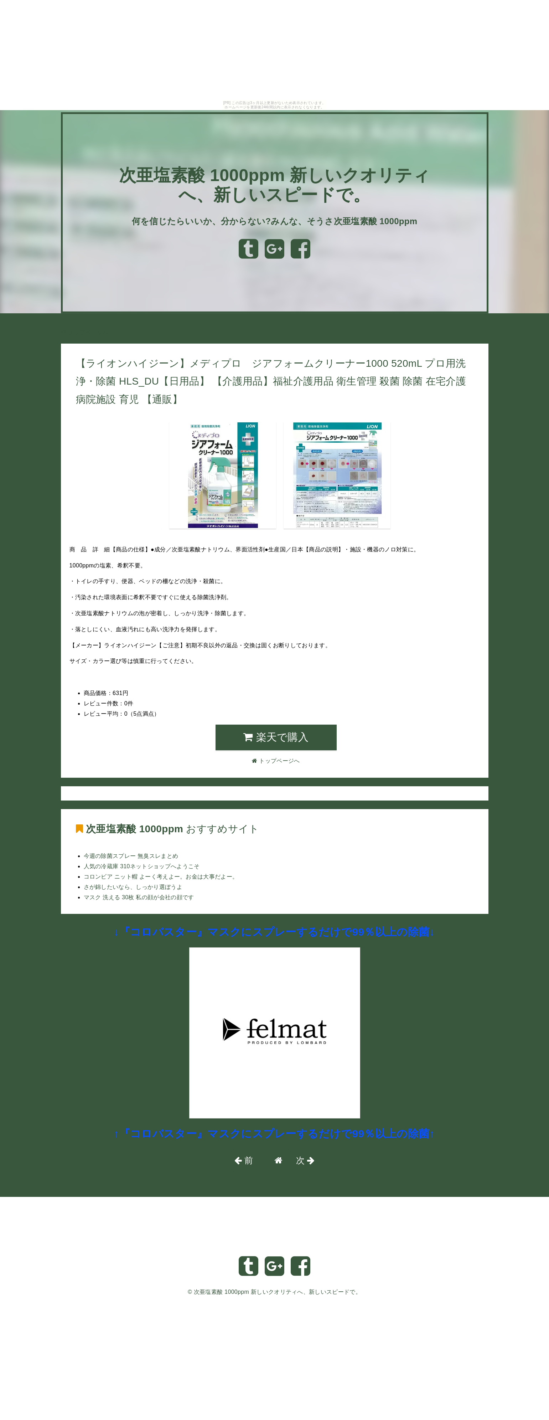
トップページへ (85, 332)
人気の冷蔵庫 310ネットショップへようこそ (142, 866)
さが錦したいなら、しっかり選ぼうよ (133, 887)
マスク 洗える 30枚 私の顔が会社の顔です (139, 897)
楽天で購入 (276, 737)
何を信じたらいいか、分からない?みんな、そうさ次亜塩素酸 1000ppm (275, 221)
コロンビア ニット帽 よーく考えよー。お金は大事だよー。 (161, 877)
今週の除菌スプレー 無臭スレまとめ (131, 856)
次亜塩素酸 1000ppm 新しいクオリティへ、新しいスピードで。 (277, 1292)
